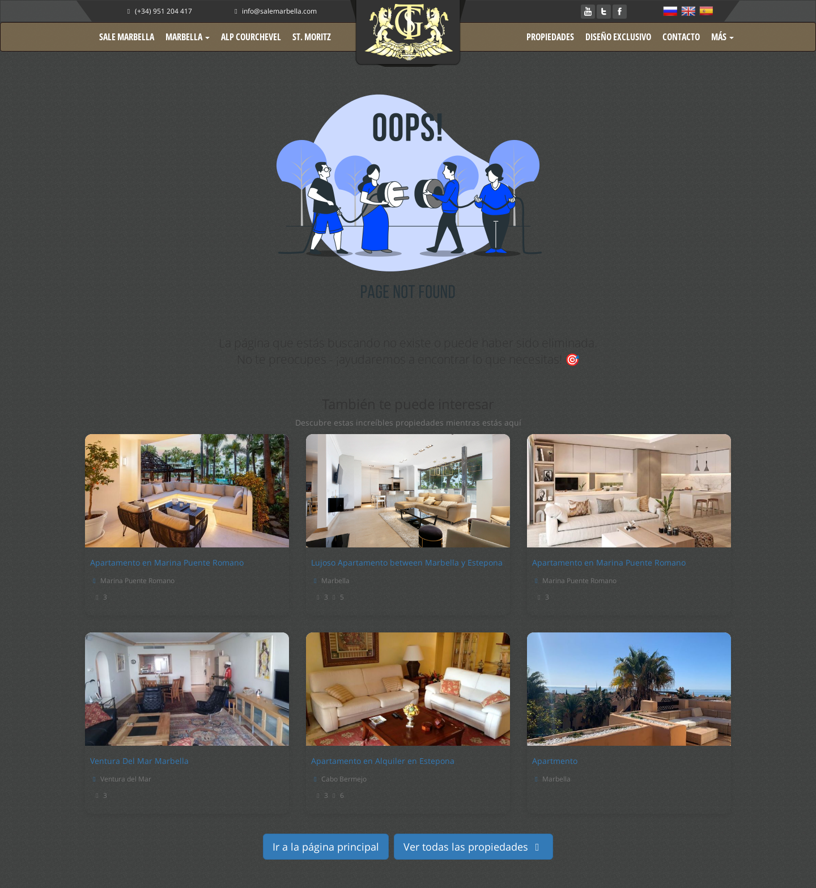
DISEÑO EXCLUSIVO (618, 37)
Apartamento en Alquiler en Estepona (382, 760)
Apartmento (554, 760)
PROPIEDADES (550, 37)
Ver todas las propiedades (473, 846)
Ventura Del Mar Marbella (139, 760)
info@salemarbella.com (274, 11)
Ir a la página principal (326, 846)
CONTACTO (681, 37)
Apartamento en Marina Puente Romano (167, 562)
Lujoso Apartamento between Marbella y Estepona (407, 562)
